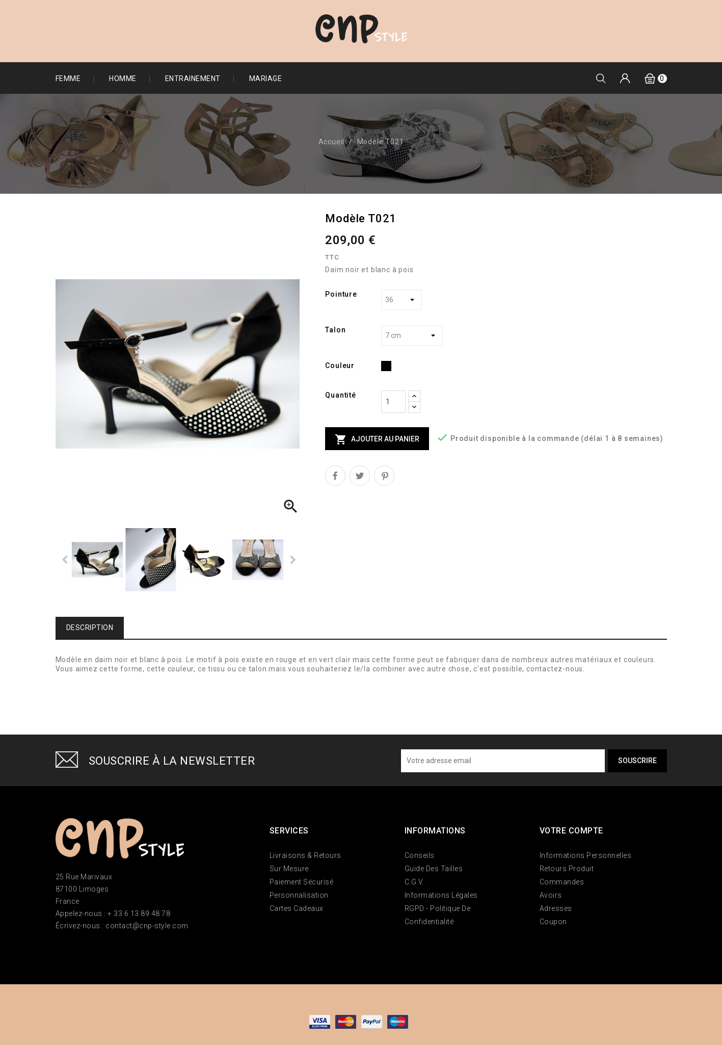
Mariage (265, 78)
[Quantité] (393, 401)
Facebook (61, 952)
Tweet (359, 475)
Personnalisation (299, 895)
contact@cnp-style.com (147, 926)
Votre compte (571, 830)
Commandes (562, 882)
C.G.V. (414, 882)
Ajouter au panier (377, 439)
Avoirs (551, 895)
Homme (123, 78)
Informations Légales (441, 895)
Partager (335, 475)
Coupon (553, 922)
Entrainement (193, 78)
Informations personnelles (586, 855)
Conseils (420, 855)
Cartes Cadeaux (297, 908)
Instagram (95, 952)
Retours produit (567, 869)
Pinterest (384, 475)
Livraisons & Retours (305, 855)
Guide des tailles (434, 869)
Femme (68, 78)
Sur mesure (289, 869)
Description (90, 627)
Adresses (556, 908)
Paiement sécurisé (302, 882)
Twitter (77, 952)
